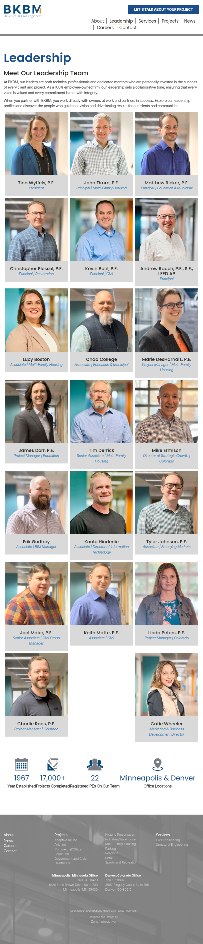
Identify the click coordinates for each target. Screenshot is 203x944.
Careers (105, 28)
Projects (170, 21)
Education (61, 854)
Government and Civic (70, 858)
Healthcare (62, 863)
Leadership (121, 21)
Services (147, 21)
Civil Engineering (168, 840)
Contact (127, 28)
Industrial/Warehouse (120, 839)
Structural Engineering (172, 844)
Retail (109, 858)
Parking (110, 848)
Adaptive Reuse (65, 840)
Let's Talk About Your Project (163, 9)
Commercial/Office (68, 849)
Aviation (60, 844)
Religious (111, 853)
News (190, 21)
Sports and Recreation (121, 862)
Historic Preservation (120, 834)
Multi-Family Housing (120, 844)
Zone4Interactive (103, 921)
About (97, 21)
